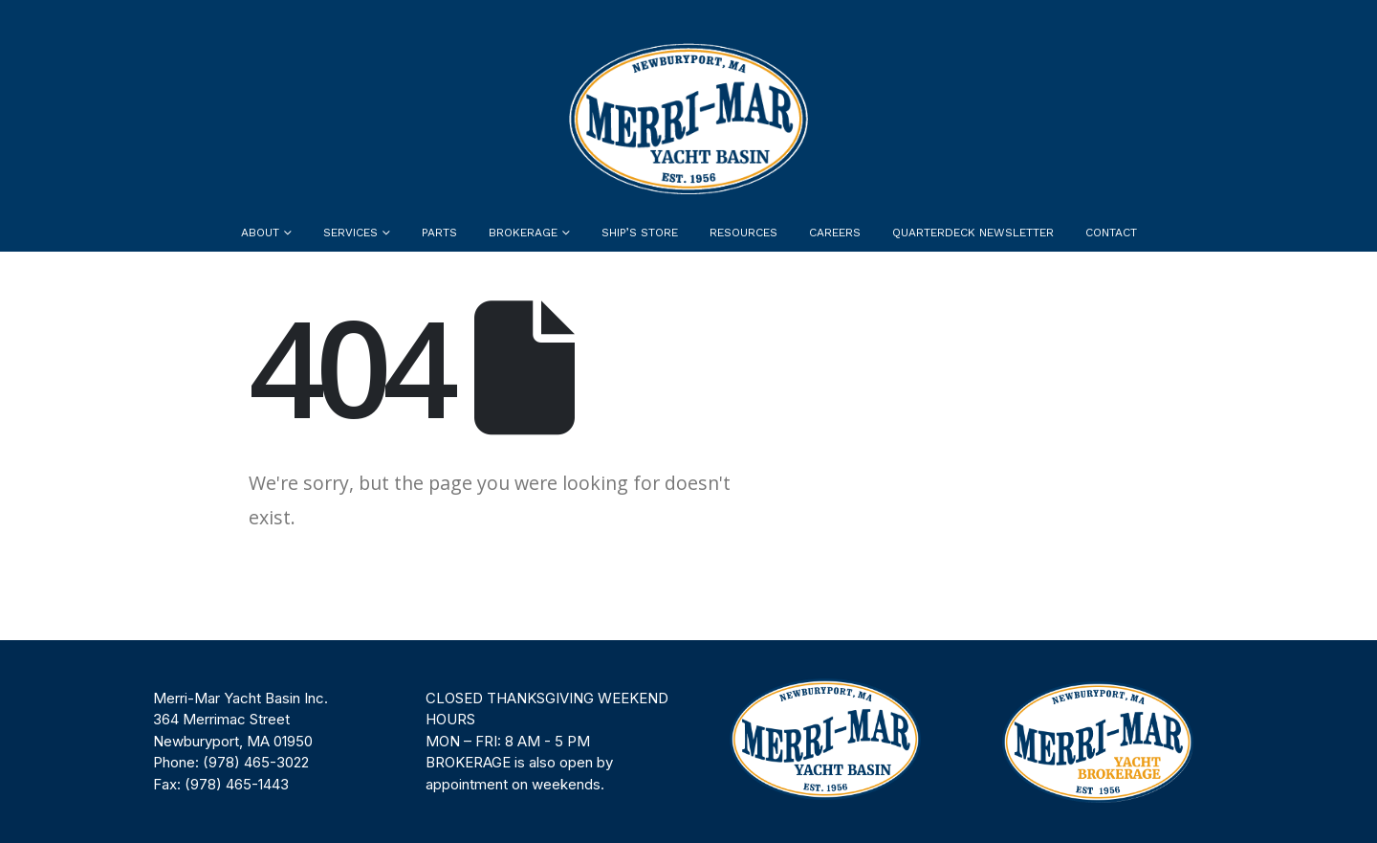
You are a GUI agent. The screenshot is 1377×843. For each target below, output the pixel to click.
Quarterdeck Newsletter (973, 232)
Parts (439, 232)
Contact (1111, 232)
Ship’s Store (639, 232)
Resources (743, 232)
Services (350, 232)
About (260, 232)
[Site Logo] (688, 118)
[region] (688, 741)
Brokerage (523, 232)
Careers (835, 232)
